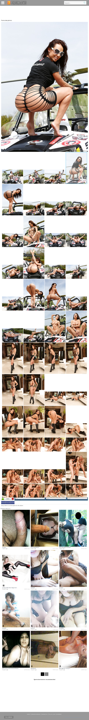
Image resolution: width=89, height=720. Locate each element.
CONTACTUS (44, 714)
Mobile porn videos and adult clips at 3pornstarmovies (17, 3)
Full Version (8, 717)
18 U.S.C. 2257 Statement (55, 714)
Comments (12, 502)
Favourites (8, 502)
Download (3, 502)
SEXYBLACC (33, 668)
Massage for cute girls (64, 668)
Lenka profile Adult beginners (9, 587)
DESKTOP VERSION (35, 714)
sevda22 (61, 587)
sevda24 (33, 587)
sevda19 (33, 628)
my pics (4, 547)
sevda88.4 (61, 628)
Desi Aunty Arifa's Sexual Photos (10, 668)
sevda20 (4, 628)
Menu (3, 3)
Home (28, 714)
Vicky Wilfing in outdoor (65, 547)
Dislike (12, 499)
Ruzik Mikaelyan (35, 547)
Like (3, 499)
